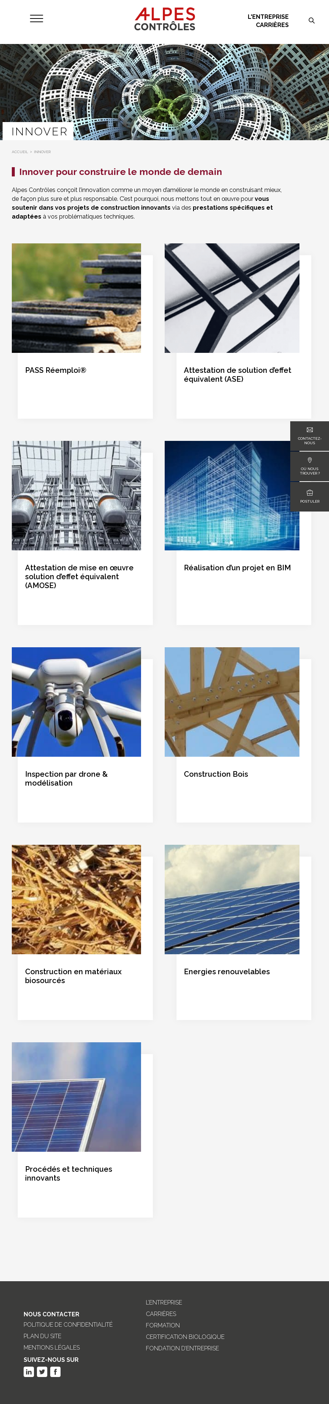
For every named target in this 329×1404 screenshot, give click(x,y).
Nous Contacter (51, 1314)
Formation (163, 1326)
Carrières (272, 25)
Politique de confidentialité (68, 1325)
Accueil (20, 152)
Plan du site (42, 1336)
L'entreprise (268, 17)
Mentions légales (52, 1348)
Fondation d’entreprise (182, 1348)
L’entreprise (164, 1303)
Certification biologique (185, 1337)
